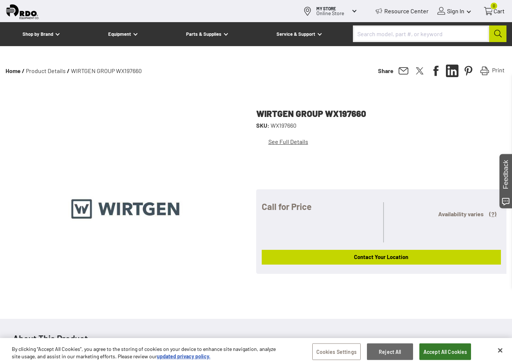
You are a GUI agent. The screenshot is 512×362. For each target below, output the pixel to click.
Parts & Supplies (203, 34)
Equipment (119, 34)
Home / (15, 70)
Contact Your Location (381, 257)
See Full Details (288, 141)
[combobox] (429, 33)
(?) (492, 213)
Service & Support (295, 34)
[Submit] (497, 33)
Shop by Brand (38, 34)
